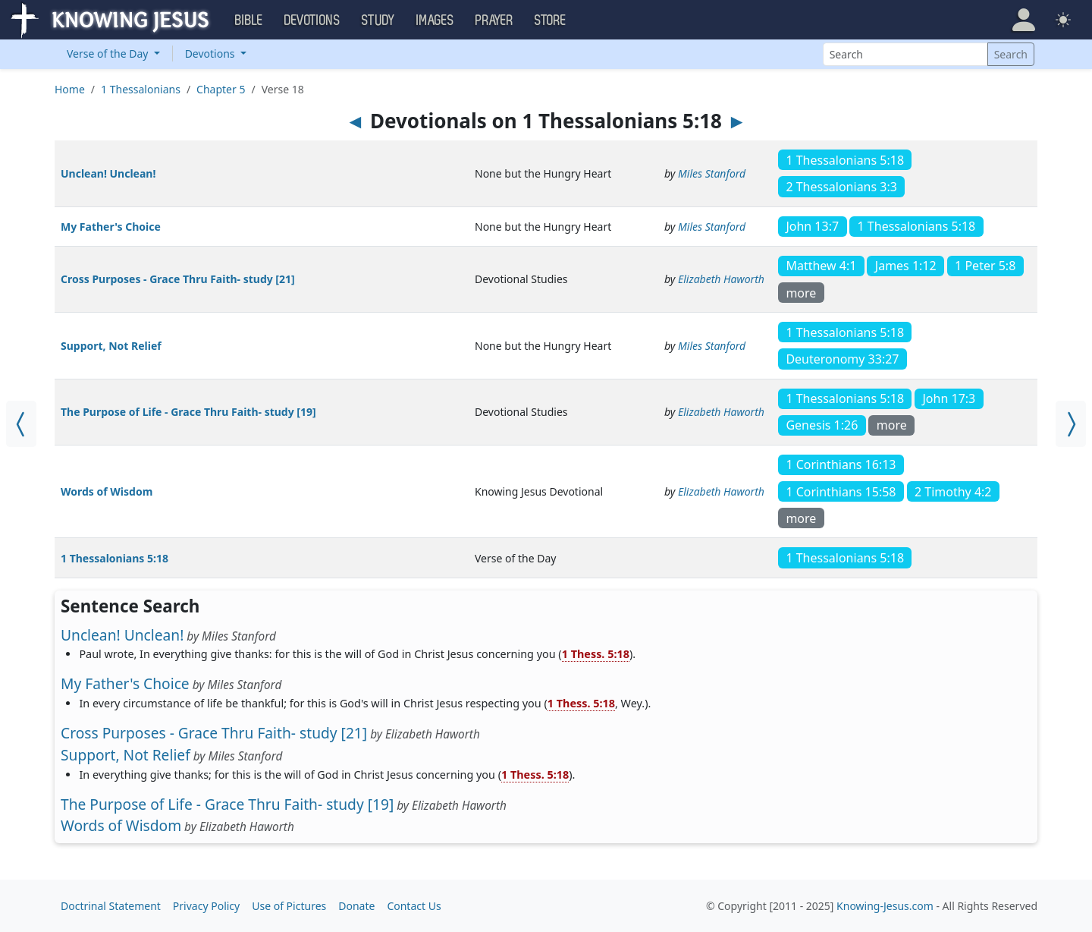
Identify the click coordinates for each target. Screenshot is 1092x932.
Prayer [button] (494, 20)
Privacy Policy (206, 906)
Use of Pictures (289, 906)
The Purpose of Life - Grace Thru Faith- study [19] (188, 412)
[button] (1024, 19)
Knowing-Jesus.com (885, 906)
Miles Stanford (711, 173)
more (801, 293)
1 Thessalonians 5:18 (114, 558)
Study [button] (378, 20)
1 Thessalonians (140, 89)
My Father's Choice (111, 226)
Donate (356, 906)
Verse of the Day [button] (109, 53)
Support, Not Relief (111, 345)
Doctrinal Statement (111, 906)
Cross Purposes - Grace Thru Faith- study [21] (178, 279)
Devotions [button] (312, 20)
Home (70, 89)
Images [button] (435, 20)
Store (550, 20)
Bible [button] (249, 20)
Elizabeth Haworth (721, 279)
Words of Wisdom (106, 491)
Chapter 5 (220, 89)
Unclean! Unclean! (108, 173)
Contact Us (414, 906)
